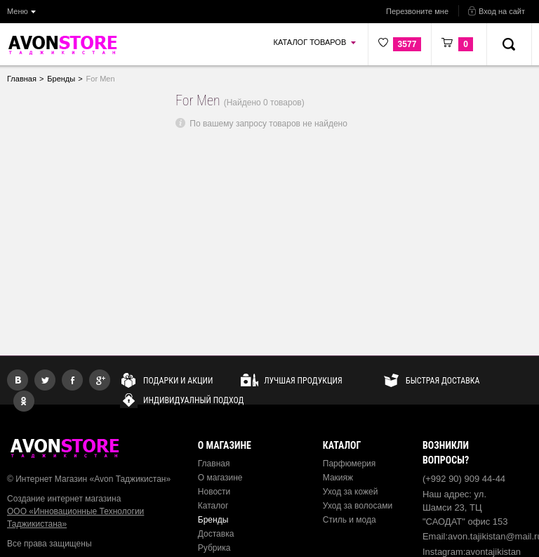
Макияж (338, 478)
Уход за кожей (350, 492)
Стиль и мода (349, 520)
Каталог (213, 506)
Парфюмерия (349, 463)
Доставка (216, 534)
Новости (214, 492)
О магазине (220, 478)
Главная (214, 463)
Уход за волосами (357, 506)
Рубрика (214, 548)
